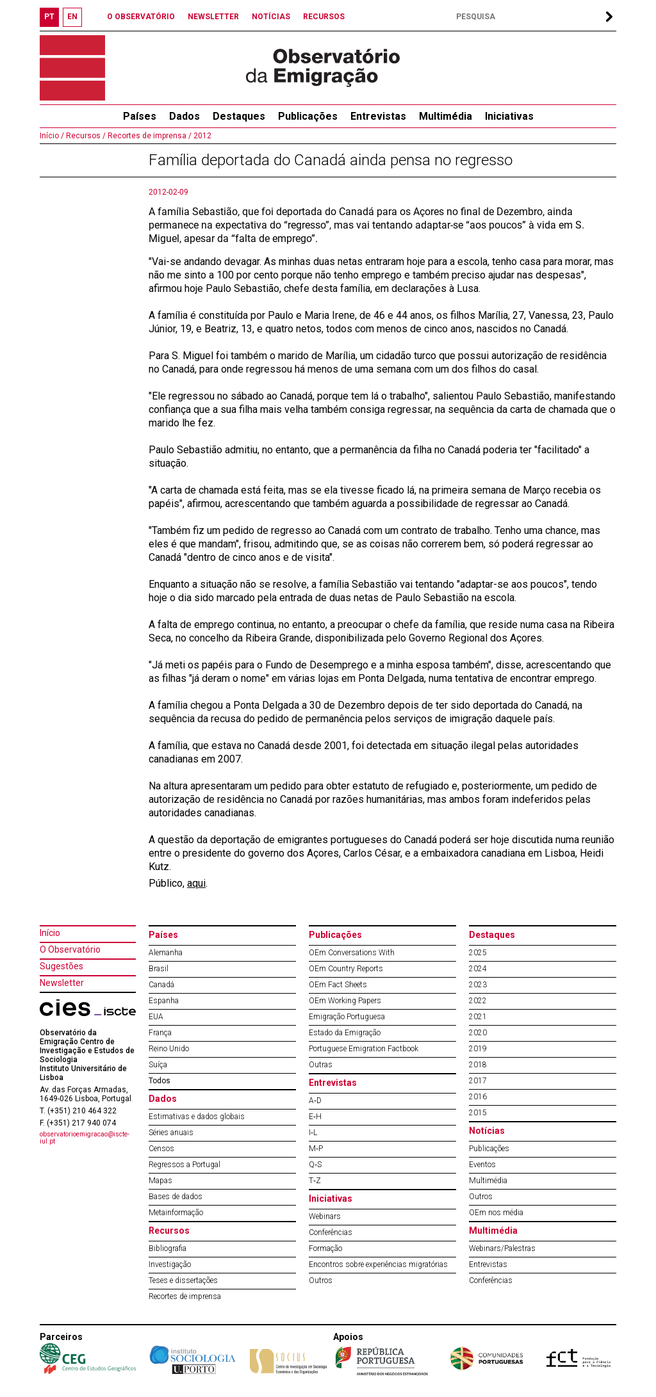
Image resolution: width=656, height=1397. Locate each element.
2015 (478, 1112)
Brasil (158, 968)
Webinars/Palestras (502, 1248)
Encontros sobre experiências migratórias (378, 1264)
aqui (196, 883)
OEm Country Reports (346, 968)
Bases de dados (175, 1196)
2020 (478, 1032)
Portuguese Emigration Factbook (363, 1048)
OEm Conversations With (352, 952)
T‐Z (315, 1180)
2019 (478, 1048)
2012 (201, 135)
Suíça (158, 1064)
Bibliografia (167, 1248)
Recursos (169, 1230)
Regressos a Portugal (184, 1164)
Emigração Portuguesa (347, 1016)
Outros (320, 1280)
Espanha (164, 1000)
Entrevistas (378, 116)
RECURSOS (324, 16)
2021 (478, 1016)
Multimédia (445, 116)
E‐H (315, 1116)
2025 (478, 952)
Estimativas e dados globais (197, 1116)
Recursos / (85, 135)
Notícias (487, 1131)
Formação (325, 1248)
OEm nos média (496, 1212)
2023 (478, 984)
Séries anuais (171, 1132)
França (160, 1032)
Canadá (161, 984)
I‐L (313, 1132)
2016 (478, 1096)
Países (163, 935)
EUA (156, 1016)
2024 (478, 968)
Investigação (170, 1264)
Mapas (160, 1180)
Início (50, 933)
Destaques (239, 116)
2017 (478, 1080)
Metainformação (176, 1212)
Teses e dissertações (183, 1280)
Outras (320, 1064)
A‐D (315, 1100)
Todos (159, 1080)
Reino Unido (169, 1048)
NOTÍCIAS (271, 16)
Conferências (330, 1232)
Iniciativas (509, 116)
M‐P (316, 1148)
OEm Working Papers (345, 1000)
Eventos (482, 1164)
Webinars (325, 1216)
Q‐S (315, 1164)
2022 (478, 1000)
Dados (184, 116)
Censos (161, 1148)
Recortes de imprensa (185, 1296)
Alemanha (166, 952)
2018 (478, 1064)
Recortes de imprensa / (149, 135)
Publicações (308, 116)
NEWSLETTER (213, 16)
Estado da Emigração (345, 1032)
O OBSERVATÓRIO (141, 16)
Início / (52, 135)
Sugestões (61, 966)
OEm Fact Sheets (338, 984)
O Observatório (70, 949)
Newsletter (62, 983)
